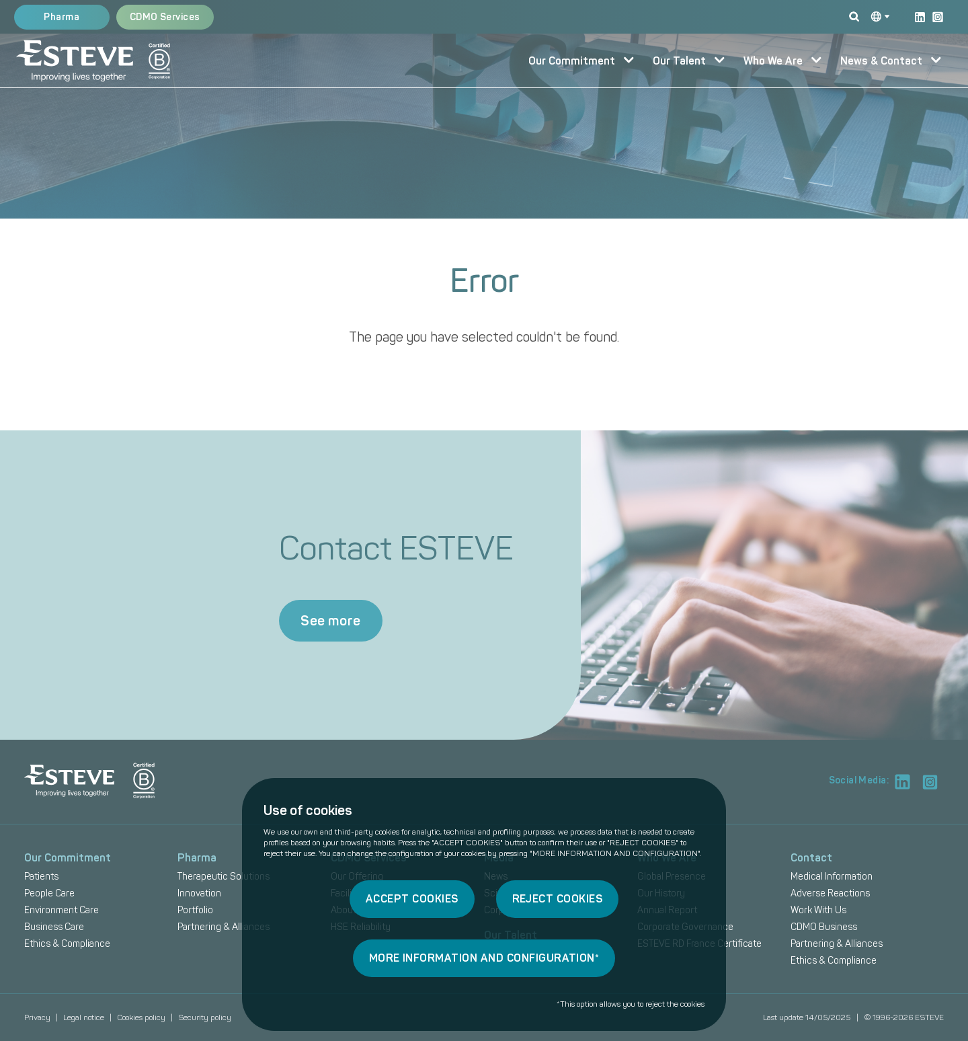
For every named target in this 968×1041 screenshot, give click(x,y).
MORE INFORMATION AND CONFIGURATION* (484, 958)
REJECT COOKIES (557, 898)
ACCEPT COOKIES (412, 898)
